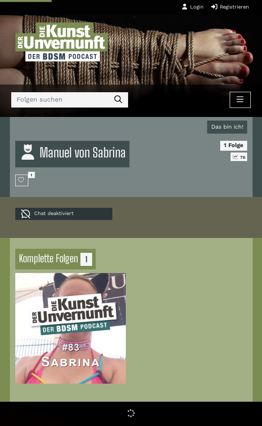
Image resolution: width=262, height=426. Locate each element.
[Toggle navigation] (240, 100)
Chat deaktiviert (47, 214)
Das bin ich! (227, 126)
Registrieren (230, 7)
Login (192, 7)
